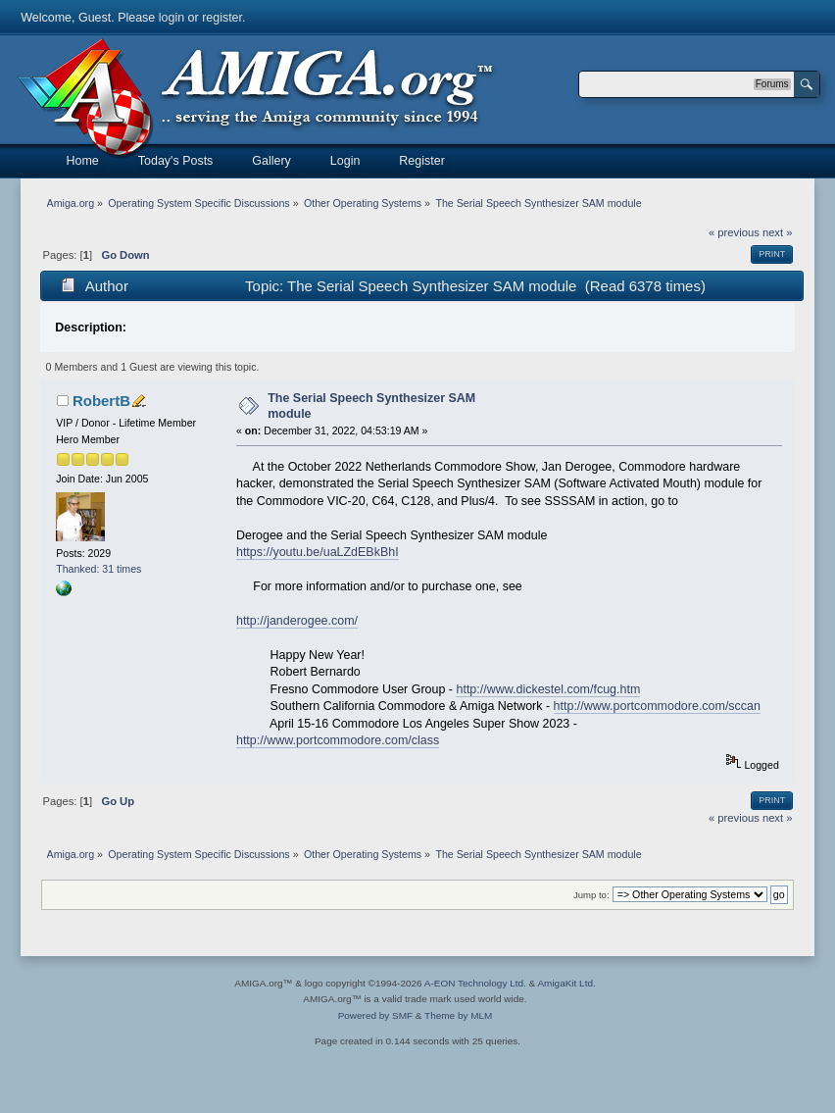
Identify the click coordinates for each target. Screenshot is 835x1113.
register (222, 18)
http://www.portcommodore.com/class (337, 740)
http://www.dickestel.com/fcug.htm (548, 689)
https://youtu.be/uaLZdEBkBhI (317, 552)
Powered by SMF (375, 1015)
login (171, 18)
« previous (734, 232)
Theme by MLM (458, 1015)
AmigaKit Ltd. (566, 983)
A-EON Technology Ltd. (475, 983)
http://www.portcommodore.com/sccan (657, 706)
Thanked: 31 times (98, 569)
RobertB (101, 400)
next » (777, 232)
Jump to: (591, 894)
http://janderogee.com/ (297, 621)
